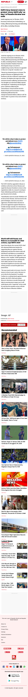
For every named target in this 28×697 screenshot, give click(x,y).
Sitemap (3, 632)
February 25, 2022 (19, 155)
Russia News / (14, 4)
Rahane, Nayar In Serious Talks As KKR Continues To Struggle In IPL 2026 (13, 443)
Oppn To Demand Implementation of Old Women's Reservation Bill (13, 373)
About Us (3, 624)
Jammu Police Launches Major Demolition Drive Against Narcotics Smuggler (14, 489)
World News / (7, 4)
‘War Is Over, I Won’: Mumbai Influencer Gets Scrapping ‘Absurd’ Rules (13, 349)
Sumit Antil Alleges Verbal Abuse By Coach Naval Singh (7, 575)
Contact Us (4, 626)
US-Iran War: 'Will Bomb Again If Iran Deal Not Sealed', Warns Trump (14, 419)
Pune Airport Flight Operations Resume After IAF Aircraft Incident (13, 536)
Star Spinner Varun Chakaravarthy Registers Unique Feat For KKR (12, 466)
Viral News (3, 352)
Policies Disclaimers (6, 634)
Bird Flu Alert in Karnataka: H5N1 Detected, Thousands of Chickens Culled (13, 512)
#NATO (20, 141)
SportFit (3, 579)
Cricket (2, 446)
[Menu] (26, 2)
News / (2, 4)
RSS (2, 640)
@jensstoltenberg (15, 143)
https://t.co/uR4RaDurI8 (14, 149)
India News (3, 376)
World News (3, 31)
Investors (3, 637)
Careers (3, 642)
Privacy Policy (4, 629)
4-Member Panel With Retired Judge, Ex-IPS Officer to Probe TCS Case (13, 396)
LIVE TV (20, 2)
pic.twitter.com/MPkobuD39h (14, 151)
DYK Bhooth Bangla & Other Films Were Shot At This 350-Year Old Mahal (8, 566)
